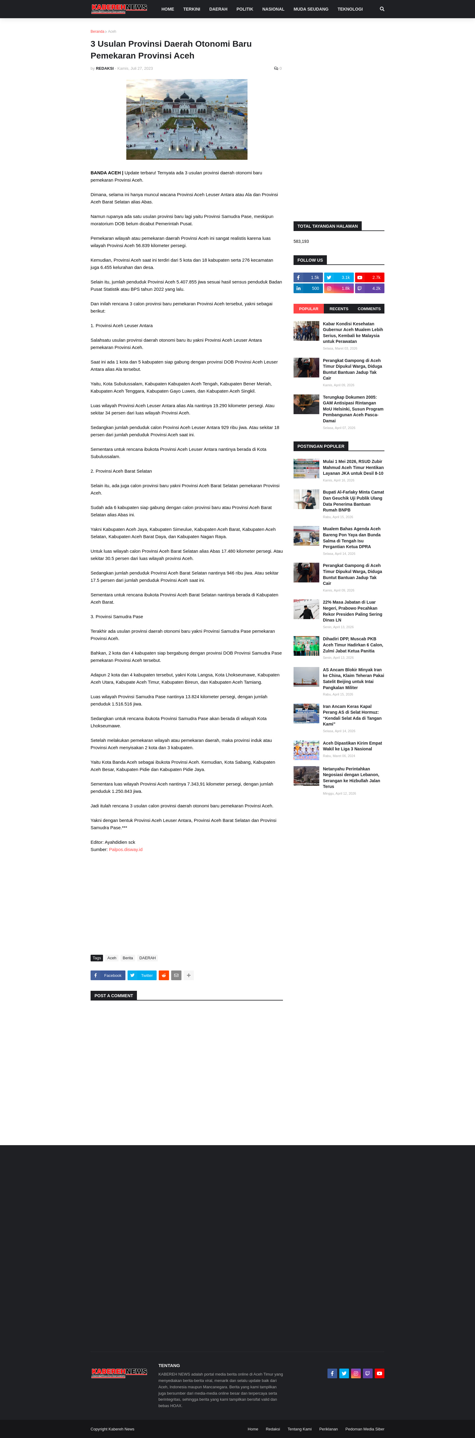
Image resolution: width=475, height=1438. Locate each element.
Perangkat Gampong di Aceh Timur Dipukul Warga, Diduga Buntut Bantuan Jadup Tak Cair (352, 369)
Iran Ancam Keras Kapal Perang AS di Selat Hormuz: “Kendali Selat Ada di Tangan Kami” (352, 715)
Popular (308, 309)
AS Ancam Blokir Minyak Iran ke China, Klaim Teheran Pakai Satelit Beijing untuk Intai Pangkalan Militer (353, 678)
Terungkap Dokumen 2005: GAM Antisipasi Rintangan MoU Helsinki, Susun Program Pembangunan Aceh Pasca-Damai (353, 409)
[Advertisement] (187, 903)
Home (253, 1429)
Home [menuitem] (167, 9)
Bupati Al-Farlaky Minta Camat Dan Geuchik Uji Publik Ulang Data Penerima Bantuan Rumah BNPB (353, 501)
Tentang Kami (299, 1429)
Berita (128, 958)
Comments (369, 309)
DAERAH (147, 958)
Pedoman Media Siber (364, 1429)
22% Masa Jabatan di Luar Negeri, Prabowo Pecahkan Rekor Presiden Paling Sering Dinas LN (352, 611)
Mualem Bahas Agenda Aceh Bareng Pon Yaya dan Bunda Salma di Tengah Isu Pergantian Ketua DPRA (351, 537)
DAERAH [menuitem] (218, 9)
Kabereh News (121, 1429)
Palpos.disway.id (126, 849)
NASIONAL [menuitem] (273, 9)
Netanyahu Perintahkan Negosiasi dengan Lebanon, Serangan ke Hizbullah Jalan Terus (351, 777)
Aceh (112, 31)
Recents (339, 309)
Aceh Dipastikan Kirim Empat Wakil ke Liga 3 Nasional (352, 746)
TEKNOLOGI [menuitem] (350, 9)
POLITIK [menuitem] (245, 9)
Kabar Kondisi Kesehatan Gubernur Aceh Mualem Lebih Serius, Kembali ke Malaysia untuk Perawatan (353, 332)
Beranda (97, 31)
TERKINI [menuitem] (191, 9)
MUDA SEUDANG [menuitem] (311, 9)
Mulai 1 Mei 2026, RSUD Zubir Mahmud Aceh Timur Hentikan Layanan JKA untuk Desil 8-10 (353, 467)
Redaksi (273, 1429)
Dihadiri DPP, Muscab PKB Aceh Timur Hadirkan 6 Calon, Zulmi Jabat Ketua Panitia (353, 644)
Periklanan (328, 1429)
